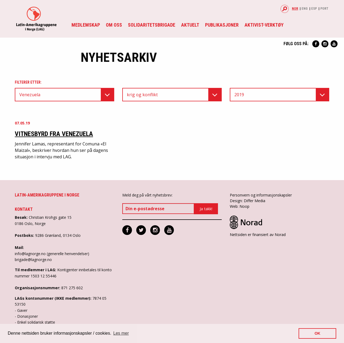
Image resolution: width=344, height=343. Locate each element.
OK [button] (317, 333)
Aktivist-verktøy (264, 25)
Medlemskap (85, 25)
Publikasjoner (222, 25)
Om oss (114, 25)
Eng (305, 8)
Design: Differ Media (247, 200)
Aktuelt (190, 25)
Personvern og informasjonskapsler (261, 195)
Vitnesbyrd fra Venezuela (54, 134)
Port (324, 8)
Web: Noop (239, 206)
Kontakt (24, 209)
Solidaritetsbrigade (151, 25)
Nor (295, 8)
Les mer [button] (121, 333)
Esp (314, 8)
